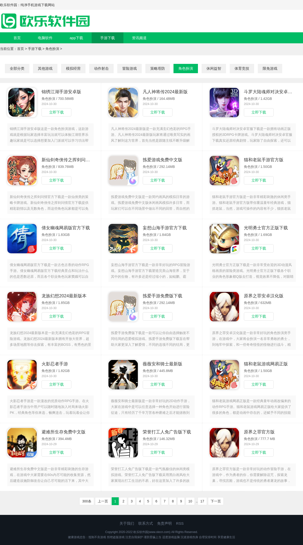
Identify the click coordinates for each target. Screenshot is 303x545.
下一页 (216, 501)
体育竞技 (242, 68)
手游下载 (107, 38)
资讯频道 (139, 38)
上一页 (103, 501)
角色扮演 (52, 49)
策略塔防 (157, 68)
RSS (180, 523)
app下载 (76, 38)
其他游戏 (45, 68)
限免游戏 (270, 68)
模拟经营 (73, 68)
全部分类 (17, 68)
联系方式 (145, 523)
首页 (17, 38)
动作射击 (101, 68)
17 (202, 501)
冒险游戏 (129, 68)
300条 (86, 501)
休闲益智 (213, 68)
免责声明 (164, 523)
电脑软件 (45, 38)
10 (190, 501)
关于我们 (126, 523)
